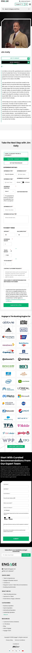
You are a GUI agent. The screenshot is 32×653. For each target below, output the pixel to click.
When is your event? (8, 503)
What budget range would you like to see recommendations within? (16, 514)
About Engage (7, 628)
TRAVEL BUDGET (7, 250)
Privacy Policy (9, 640)
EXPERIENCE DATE (21, 171)
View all (5, 614)
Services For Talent (8, 596)
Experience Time (8, 179)
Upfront (6, 231)
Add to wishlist (20, 58)
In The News (6, 624)
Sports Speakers (7, 608)
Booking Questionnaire (9, 587)
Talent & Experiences (9, 578)
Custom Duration (22, 191)
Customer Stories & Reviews (11, 621)
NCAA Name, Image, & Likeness (11, 598)
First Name (6, 484)
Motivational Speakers (9, 610)
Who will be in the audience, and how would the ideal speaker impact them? (14, 531)
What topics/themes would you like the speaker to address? (15, 525)
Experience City (8, 206)
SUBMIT (16, 539)
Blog (4, 626)
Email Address (7, 493)
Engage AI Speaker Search (10, 580)
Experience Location (23, 178)
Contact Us (6, 582)
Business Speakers (8, 605)
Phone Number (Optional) (9, 498)
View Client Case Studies (16, 446)
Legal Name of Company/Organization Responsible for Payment (16, 280)
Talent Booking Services (9, 594)
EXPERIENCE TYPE (8, 171)
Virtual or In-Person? (8, 507)
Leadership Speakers (9, 612)
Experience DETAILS (9, 214)
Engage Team (7, 630)
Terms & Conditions (20, 640)
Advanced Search (24, 1)
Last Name (6, 489)
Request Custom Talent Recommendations (15, 585)
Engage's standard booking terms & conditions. (15, 300)
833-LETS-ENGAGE (8, 571)
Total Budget (8, 260)
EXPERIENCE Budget (8, 240)
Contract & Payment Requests (12, 268)
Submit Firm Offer (16, 305)
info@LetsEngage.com (9, 569)
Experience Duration (9, 187)
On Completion (21, 231)
